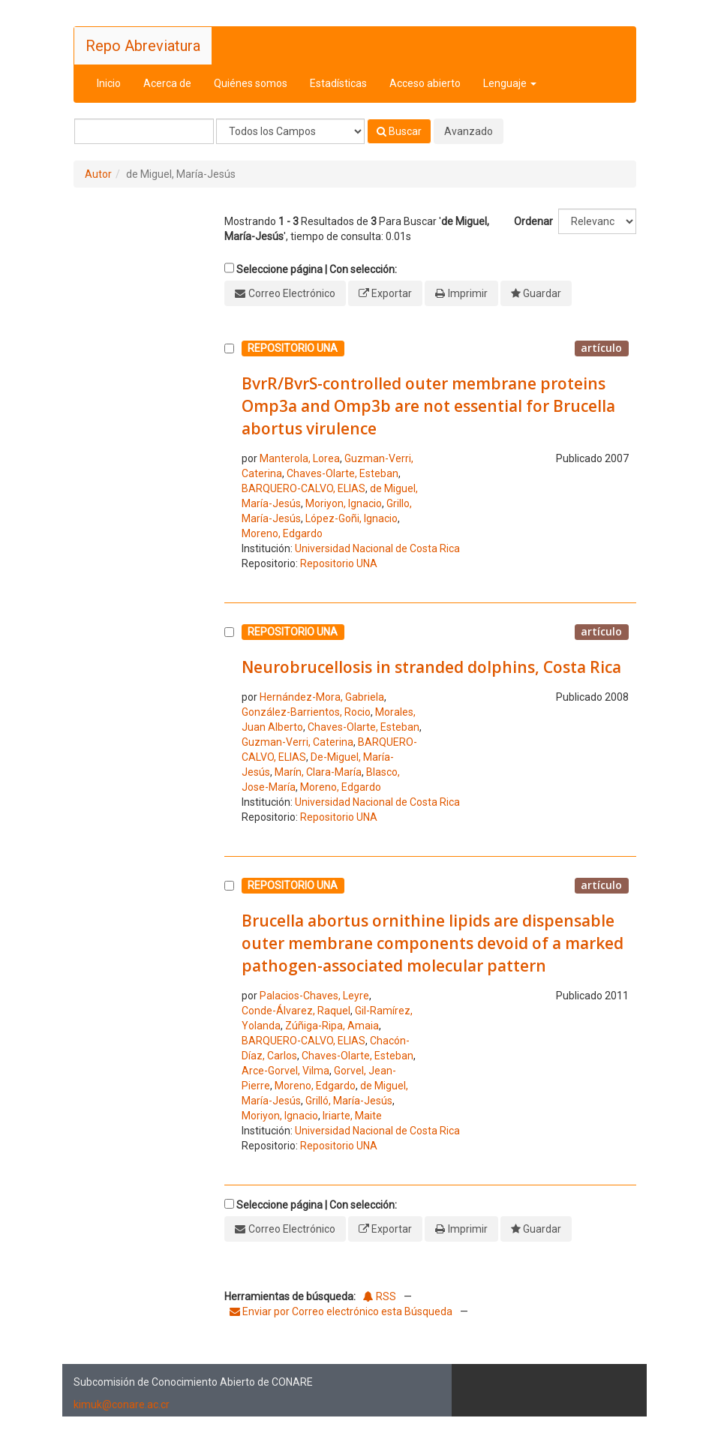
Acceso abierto (425, 83)
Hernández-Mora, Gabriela (322, 697)
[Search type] (290, 131)
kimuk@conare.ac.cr (122, 1404)
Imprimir (468, 293)
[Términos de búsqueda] (144, 131)
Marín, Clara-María (318, 772)
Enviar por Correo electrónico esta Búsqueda (342, 1311)
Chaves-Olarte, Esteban (342, 473)
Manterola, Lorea (300, 458)
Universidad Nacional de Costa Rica (377, 548)
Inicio (109, 83)
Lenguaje (509, 83)
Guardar (542, 293)
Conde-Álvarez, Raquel (296, 1011)
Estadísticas (338, 83)
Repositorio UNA (338, 563)
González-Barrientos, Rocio (306, 712)
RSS (379, 1296)
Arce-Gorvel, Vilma (285, 1071)
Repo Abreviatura (143, 46)
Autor (98, 174)
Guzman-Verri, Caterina (297, 742)
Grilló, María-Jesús (348, 1101)
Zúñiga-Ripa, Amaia (332, 1026)
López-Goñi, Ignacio (351, 518)
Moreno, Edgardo (282, 533)
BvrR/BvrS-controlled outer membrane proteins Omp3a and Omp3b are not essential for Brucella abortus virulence (428, 406)
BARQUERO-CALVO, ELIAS (303, 488)
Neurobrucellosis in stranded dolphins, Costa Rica (431, 666)
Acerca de (167, 83)
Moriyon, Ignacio (343, 503)
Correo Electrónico (291, 293)
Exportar (391, 293)
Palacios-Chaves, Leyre (314, 996)
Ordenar (533, 221)
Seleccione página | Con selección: (316, 269)
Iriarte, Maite (352, 1116)
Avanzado (468, 131)
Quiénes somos (250, 83)
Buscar (399, 131)
